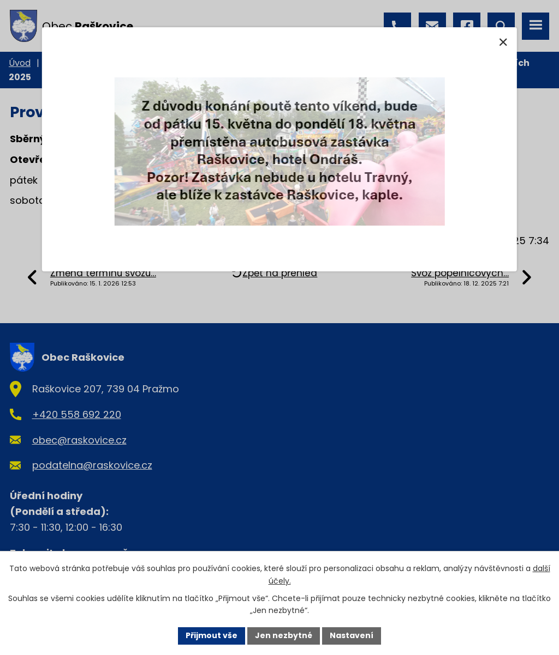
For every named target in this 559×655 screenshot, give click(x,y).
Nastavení (351, 635)
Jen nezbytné (283, 635)
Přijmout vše (211, 635)
